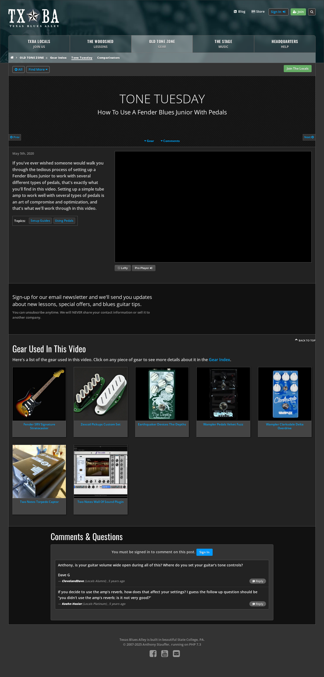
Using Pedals (64, 220)
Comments (171, 141)
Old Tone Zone (32, 57)
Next (309, 137)
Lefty (123, 268)
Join (298, 12)
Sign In (278, 12)
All (19, 69)
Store (258, 11)
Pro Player (143, 268)
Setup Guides (40, 220)
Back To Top (307, 340)
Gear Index (58, 57)
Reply (257, 581)
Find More (37, 69)
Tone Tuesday (81, 57)
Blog (239, 11)
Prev (14, 137)
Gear (150, 141)
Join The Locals (298, 68)
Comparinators (108, 57)
